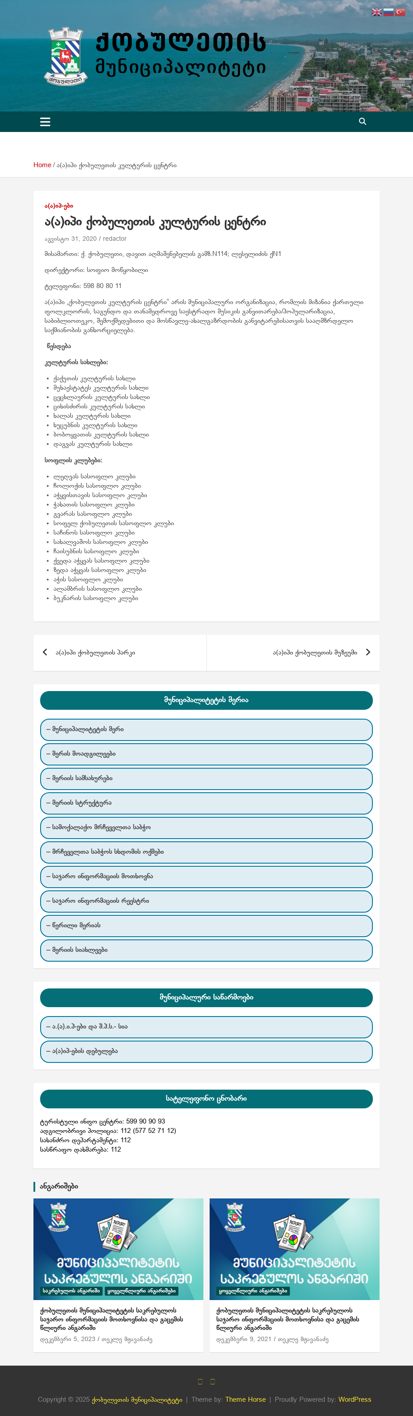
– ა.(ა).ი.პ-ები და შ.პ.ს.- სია (87, 1027)
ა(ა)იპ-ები (59, 206)
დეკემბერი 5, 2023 (67, 1339)
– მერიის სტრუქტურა (79, 803)
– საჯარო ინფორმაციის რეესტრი (97, 901)
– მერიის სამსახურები (79, 778)
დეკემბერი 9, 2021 (244, 1339)
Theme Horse (245, 1400)
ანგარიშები (59, 1186)
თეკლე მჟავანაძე (127, 1339)
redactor (115, 239)
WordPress (355, 1400)
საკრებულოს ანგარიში (71, 1291)
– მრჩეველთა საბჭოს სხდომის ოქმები (105, 852)
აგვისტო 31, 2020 (71, 239)
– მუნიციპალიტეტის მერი (85, 729)
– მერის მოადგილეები (81, 754)
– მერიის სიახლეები (76, 950)
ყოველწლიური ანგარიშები (141, 1291)
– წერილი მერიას (73, 926)
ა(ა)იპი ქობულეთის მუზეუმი (315, 653)
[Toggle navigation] (45, 121)
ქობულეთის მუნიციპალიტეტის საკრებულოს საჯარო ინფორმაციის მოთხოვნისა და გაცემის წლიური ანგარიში (111, 1319)
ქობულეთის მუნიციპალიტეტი (137, 1400)
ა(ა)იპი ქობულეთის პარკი (95, 653)
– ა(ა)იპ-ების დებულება (82, 1051)
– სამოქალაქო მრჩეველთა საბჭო (98, 827)
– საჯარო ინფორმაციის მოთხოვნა (99, 877)
